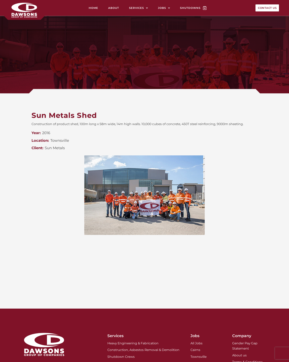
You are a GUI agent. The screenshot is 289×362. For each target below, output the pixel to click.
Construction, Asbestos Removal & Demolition (143, 350)
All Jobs (196, 343)
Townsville (198, 357)
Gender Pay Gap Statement (244, 345)
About (113, 7)
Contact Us (267, 7)
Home (93, 7)
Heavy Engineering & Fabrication (133, 343)
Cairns (195, 350)
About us (239, 355)
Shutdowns (190, 7)
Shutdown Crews (121, 357)
